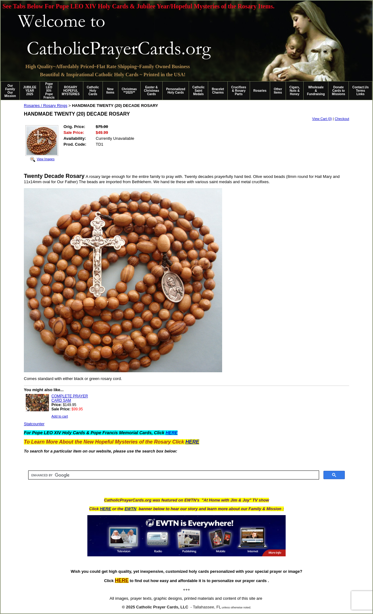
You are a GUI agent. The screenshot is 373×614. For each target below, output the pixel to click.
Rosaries (259, 90)
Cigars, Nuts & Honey (294, 91)
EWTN (130, 508)
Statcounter (34, 424)
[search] (173, 475)
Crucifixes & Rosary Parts (238, 91)
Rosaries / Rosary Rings (45, 105)
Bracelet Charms (218, 90)
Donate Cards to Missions (338, 91)
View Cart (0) (322, 119)
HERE (105, 508)
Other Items (278, 90)
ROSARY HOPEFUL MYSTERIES (71, 91)
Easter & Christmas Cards (151, 91)
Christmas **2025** (129, 90)
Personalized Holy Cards (175, 90)
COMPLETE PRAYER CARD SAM (69, 398)
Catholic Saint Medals (198, 91)
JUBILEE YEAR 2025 (29, 91)
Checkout (342, 119)
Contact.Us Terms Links (360, 91)
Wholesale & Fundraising (316, 91)
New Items (110, 90)
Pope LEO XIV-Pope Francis (49, 90)
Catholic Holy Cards (93, 91)
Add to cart (59, 416)
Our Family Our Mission (10, 91)
